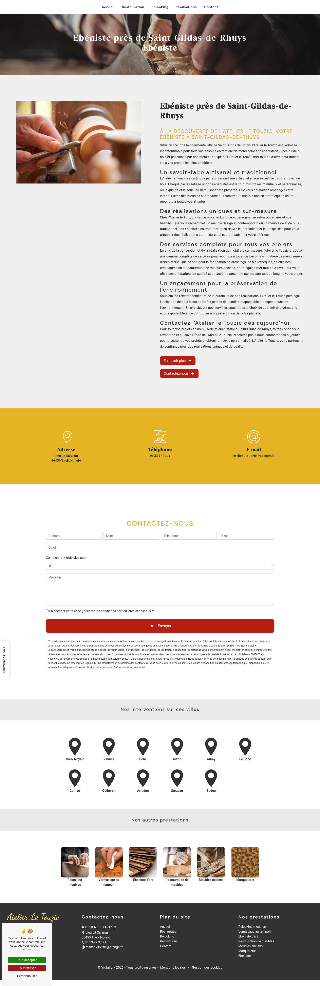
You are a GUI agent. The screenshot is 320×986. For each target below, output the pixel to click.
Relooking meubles (252, 927)
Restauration (133, 7)
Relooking (160, 7)
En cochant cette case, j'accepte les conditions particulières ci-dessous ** (101, 592)
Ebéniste (244, 956)
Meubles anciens (250, 946)
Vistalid (107, 967)
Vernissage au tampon (254, 931)
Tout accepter (27, 960)
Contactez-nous (179, 373)
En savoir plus (178, 361)
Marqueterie (247, 951)
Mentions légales (173, 967)
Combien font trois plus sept (66, 538)
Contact (211, 7)
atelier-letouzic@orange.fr (253, 455)
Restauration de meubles (256, 941)
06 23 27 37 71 (160, 455)
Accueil (108, 7)
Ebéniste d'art (248, 936)
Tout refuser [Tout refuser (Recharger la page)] (27, 968)
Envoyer (164, 606)
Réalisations (186, 7)
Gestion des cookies (206, 967)
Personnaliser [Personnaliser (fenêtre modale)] (27, 976)
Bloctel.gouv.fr (66, 648)
